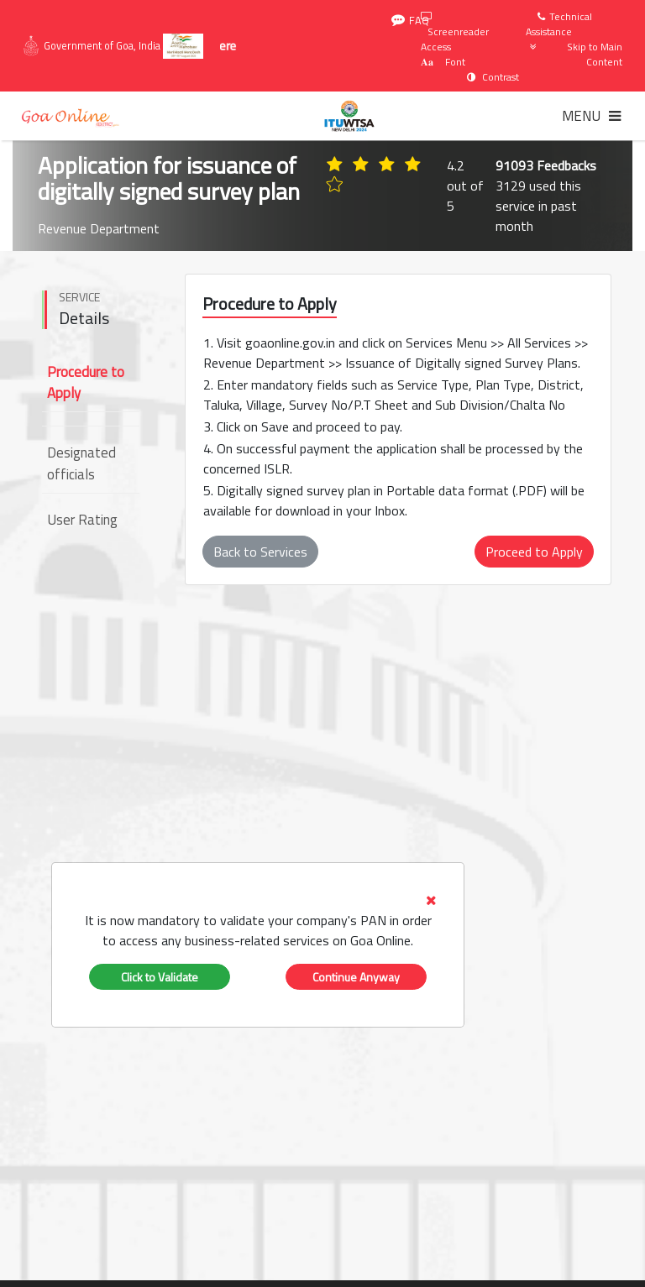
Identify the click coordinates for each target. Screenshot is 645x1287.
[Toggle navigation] (591, 116)
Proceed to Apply (534, 551)
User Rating (82, 520)
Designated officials (81, 463)
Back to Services (260, 551)
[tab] (258, 920)
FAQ (410, 21)
